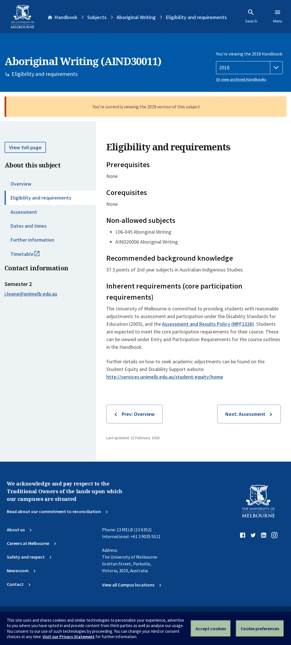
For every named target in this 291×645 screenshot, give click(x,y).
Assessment (24, 212)
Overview (21, 184)
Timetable (31, 256)
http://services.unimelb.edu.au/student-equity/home (164, 377)
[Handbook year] (249, 67)
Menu (277, 16)
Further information (32, 240)
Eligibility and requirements (41, 197)
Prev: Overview (138, 414)
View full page (25, 147)
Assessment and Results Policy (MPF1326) (208, 324)
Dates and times (29, 226)
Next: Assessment (245, 414)
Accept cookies (211, 628)
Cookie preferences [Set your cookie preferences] (260, 628)
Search (251, 16)
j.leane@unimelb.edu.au (31, 293)
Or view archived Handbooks (241, 79)
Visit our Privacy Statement (69, 636)
